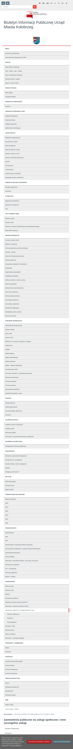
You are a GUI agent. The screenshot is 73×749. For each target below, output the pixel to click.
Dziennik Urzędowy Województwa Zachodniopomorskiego (22, 226)
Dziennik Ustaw (9, 218)
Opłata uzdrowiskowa (11, 357)
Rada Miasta (9, 92)
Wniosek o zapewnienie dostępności (16, 456)
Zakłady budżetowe (11, 124)
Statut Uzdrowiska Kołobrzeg (13, 75)
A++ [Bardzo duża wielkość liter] (62, 3)
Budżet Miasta (9, 533)
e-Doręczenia (9, 165)
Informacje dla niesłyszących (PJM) (15, 57)
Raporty (7, 468)
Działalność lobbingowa (12, 308)
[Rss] (3, 3)
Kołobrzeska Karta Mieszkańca (14, 288)
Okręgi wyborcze (10, 403)
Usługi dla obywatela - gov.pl (13, 393)
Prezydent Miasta (10, 96)
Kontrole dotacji (9, 665)
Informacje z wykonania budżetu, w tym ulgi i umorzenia (21, 560)
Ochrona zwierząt (10, 385)
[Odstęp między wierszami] (43, 3)
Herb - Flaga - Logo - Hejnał (13, 71)
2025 (6, 503)
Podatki (7, 349)
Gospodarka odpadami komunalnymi (16, 264)
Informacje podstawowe (12, 53)
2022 (6, 515)
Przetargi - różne (10, 626)
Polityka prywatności (62, 741)
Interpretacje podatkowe (12, 564)
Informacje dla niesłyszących (13, 325)
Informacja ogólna (10, 481)
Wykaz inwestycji (10, 634)
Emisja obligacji (9, 556)
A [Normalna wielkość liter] (54, 3)
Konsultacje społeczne (11, 300)
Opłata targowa (9, 353)
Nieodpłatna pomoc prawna (13, 312)
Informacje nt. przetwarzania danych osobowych (19, 436)
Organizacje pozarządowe (13, 272)
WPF (6, 537)
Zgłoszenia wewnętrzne (12, 201)
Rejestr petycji (9, 489)
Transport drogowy (10, 381)
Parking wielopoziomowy (12, 296)
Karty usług (8, 333)
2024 (6, 507)
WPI (6, 540)
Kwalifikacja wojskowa (11, 276)
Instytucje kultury (10, 120)
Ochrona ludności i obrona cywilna (15, 280)
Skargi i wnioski (9, 329)
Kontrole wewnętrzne (11, 669)
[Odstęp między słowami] (47, 3)
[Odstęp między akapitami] (40, 3)
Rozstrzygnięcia (12, 622)
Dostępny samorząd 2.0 (12, 472)
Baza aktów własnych (11, 230)
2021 (6, 519)
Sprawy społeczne (10, 260)
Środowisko (8, 268)
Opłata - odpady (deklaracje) (13, 365)
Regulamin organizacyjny (12, 137)
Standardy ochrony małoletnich (14, 177)
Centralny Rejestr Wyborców (13, 411)
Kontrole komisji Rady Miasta (13, 661)
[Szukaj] (34, 6)
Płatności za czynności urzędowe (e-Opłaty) (18, 341)
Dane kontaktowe (10, 145)
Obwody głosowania (11, 407)
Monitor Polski (9, 222)
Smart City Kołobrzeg (11, 292)
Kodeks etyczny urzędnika (13, 173)
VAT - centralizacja (10, 568)
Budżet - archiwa (10, 576)
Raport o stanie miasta (12, 83)
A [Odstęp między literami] (51, 3)
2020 (6, 523)
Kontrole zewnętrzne (11, 673)
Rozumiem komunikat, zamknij (39, 741)
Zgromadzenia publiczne (12, 389)
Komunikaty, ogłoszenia (12, 304)
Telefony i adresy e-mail (12, 153)
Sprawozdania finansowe (12, 552)
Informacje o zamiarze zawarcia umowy (17, 606)
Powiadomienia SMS (11, 369)
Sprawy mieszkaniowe (11, 377)
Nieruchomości (9, 630)
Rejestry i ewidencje (11, 244)
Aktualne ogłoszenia (11, 187)
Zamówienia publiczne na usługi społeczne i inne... (20, 610)
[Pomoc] (7, 3)
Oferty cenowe (9, 586)
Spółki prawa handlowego (12, 128)
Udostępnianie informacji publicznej (15, 446)
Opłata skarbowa (10, 361)
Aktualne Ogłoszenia (13, 614)
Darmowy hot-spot (10, 316)
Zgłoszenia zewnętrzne (12, 205)
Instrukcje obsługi (10, 695)
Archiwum (8, 191)
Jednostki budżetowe (11, 116)
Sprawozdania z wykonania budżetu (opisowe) (19, 544)
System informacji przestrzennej (14, 256)
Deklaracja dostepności (12, 687)
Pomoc (7, 683)
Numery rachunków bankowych (14, 157)
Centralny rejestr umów (12, 240)
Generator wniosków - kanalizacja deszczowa (18, 373)
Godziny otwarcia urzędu (12, 149)
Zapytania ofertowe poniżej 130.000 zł (16, 602)
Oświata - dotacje (10, 252)
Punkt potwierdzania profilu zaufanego (16, 248)
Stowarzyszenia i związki (12, 79)
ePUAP (7, 161)
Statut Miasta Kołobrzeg (12, 67)
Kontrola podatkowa (11, 572)
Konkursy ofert (9, 590)
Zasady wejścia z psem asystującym (16, 464)
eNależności (8, 345)
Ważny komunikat (10, 499)
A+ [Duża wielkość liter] (59, 3)
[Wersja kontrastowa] (66, 3)
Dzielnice (8, 106)
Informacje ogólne (10, 432)
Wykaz (7, 648)
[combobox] (17, 6)
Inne (6, 209)
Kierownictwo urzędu (11, 141)
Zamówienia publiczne (11, 598)
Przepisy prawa (9, 428)
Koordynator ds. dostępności (13, 460)
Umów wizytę (9, 169)
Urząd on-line (9, 337)
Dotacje (7, 594)
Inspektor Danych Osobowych (14, 424)
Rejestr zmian (9, 704)
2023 (6, 511)
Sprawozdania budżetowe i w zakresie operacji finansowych (22, 548)
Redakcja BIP (9, 691)
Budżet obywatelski (11, 284)
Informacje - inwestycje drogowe (14, 638)
